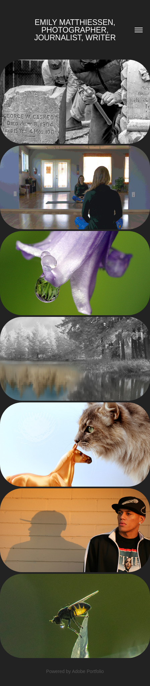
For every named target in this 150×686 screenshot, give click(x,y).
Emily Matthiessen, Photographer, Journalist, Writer (75, 30)
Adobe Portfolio (88, 671)
